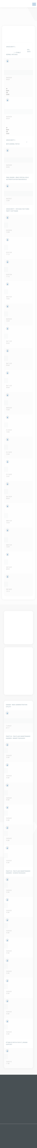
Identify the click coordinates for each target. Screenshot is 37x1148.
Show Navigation (34, 4)
